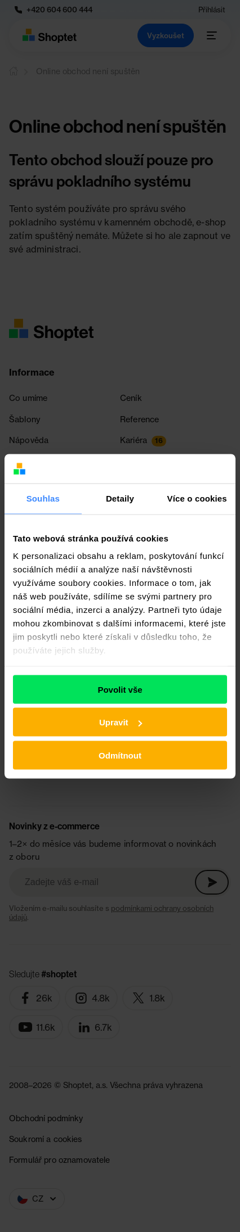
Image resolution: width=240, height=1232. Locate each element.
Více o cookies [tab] (197, 498)
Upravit (120, 722)
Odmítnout (120, 755)
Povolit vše (119, 689)
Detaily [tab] (120, 498)
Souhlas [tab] (43, 498)
